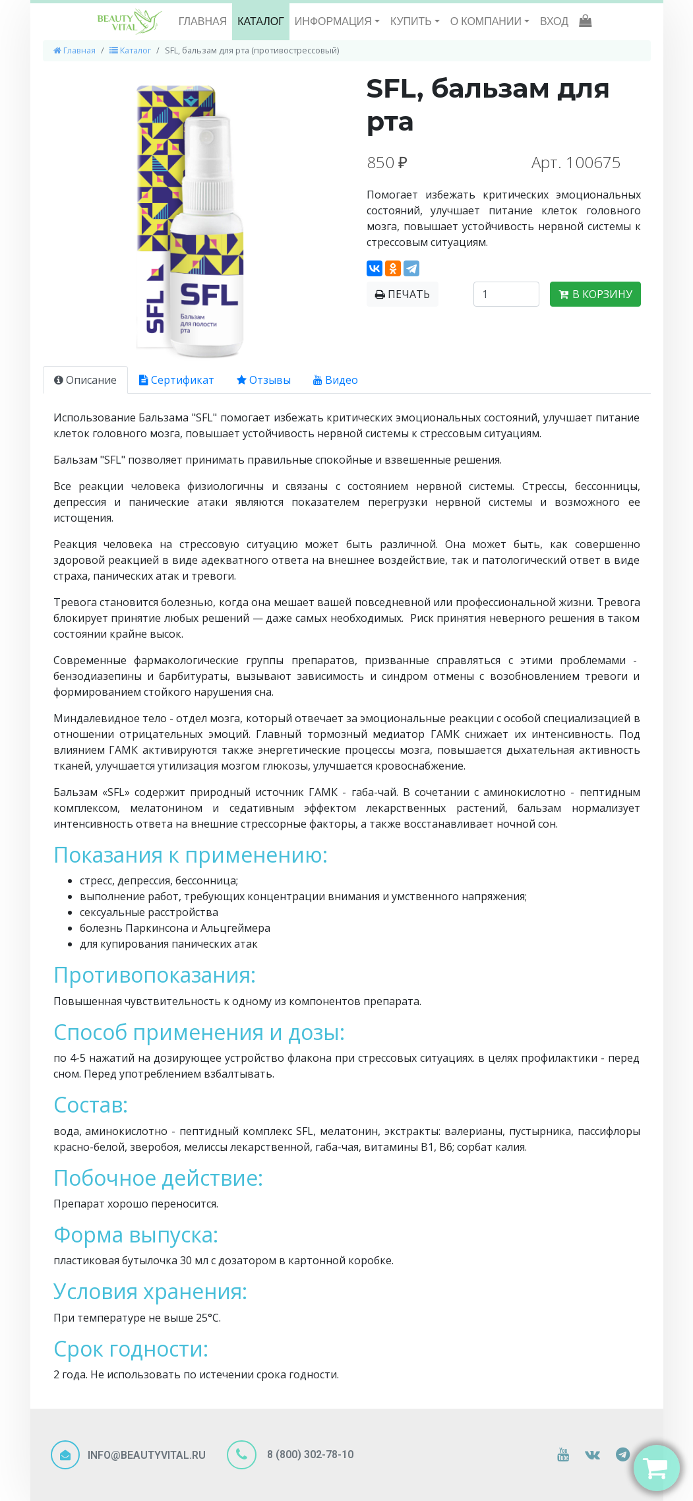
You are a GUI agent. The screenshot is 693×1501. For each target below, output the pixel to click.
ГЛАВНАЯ (203, 21)
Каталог (130, 50)
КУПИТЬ (412, 21)
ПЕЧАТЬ (402, 294)
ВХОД (554, 21)
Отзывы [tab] (264, 380)
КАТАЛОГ (260, 21)
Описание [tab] (85, 380)
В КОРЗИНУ (595, 294)
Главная (74, 50)
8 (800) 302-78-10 (308, 1454)
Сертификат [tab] (176, 380)
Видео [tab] (335, 380)
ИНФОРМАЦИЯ (335, 21)
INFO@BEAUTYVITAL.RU (147, 1455)
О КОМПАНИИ (487, 21)
